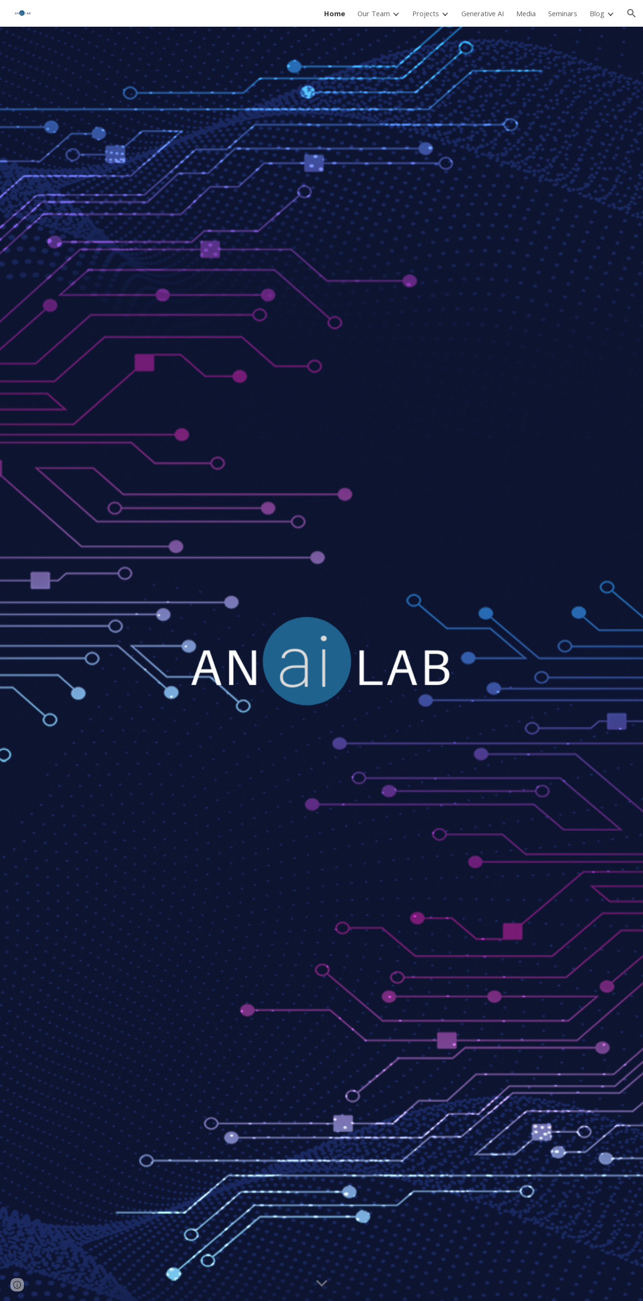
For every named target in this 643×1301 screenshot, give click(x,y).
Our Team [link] (373, 13)
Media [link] (526, 13)
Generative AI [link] (482, 13)
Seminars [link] (562, 13)
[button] (631, 13)
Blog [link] (597, 13)
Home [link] (334, 13)
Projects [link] (425, 13)
